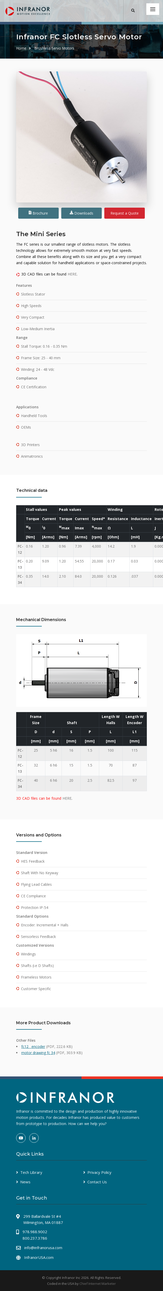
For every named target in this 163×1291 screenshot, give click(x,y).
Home (21, 48)
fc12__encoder (33, 1046)
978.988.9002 (35, 1231)
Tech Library (31, 1172)
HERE (72, 274)
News (25, 1181)
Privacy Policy (99, 1172)
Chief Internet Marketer (97, 1283)
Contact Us (97, 1181)
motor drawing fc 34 (38, 1052)
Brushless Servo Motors (54, 48)
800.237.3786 (35, 1238)
